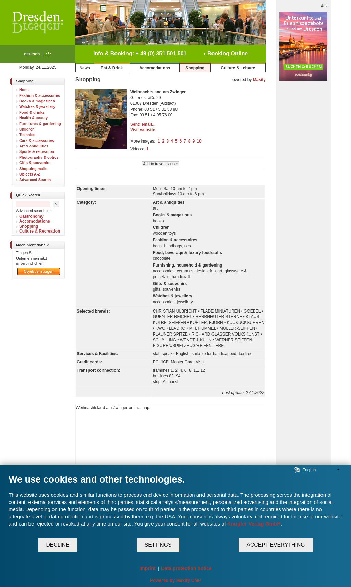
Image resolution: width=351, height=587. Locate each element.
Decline (57, 545)
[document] (175, 505)
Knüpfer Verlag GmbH (254, 524)
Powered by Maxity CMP (175, 580)
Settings (158, 545)
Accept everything (275, 545)
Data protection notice (186, 568)
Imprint (147, 568)
